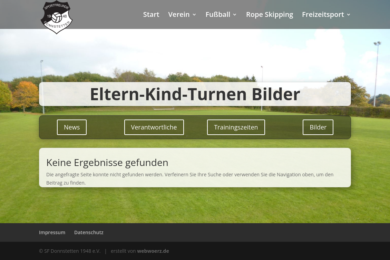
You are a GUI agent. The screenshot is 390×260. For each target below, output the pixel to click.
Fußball (217, 15)
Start (151, 15)
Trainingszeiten (236, 127)
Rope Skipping (269, 15)
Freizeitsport (323, 15)
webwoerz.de (153, 251)
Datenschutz (89, 232)
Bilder (318, 127)
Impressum (52, 232)
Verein (178, 15)
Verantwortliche (154, 127)
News (72, 127)
